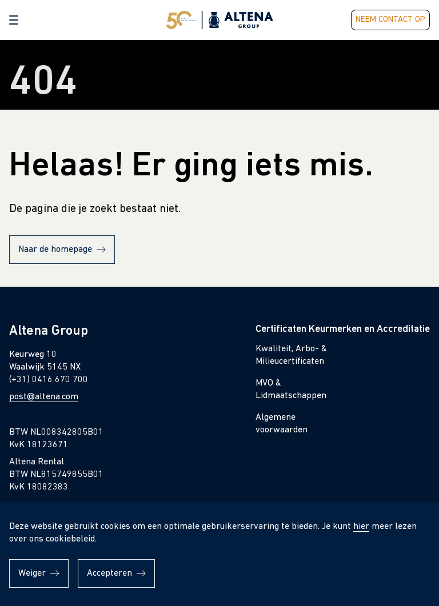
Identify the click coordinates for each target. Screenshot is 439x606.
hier (361, 526)
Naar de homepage (55, 249)
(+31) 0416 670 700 (48, 379)
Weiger (32, 573)
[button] (14, 20)
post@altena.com (43, 397)
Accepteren (109, 573)
